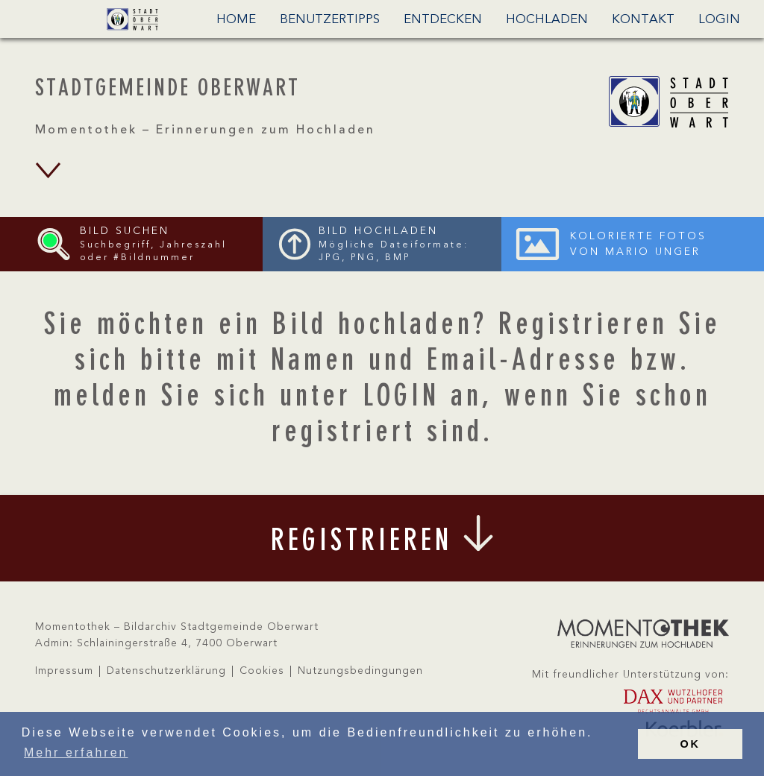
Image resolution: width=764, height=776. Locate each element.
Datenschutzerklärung (166, 671)
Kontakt (643, 19)
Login (719, 19)
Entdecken (443, 19)
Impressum (64, 671)
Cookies (261, 671)
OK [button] (690, 744)
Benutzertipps (330, 19)
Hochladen (547, 19)
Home (236, 19)
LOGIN (401, 398)
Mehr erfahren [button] (76, 752)
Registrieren (583, 326)
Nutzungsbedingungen (360, 671)
